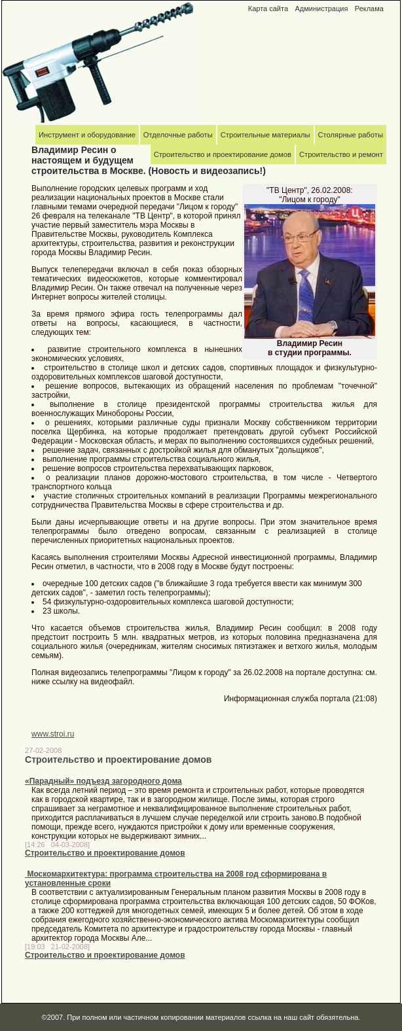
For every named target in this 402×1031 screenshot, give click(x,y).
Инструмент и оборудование (87, 135)
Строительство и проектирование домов (105, 853)
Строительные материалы (265, 135)
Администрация (321, 8)
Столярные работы (350, 135)
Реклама (369, 8)
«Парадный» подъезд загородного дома (103, 781)
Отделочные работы (178, 135)
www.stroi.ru (52, 734)
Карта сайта (268, 8)
